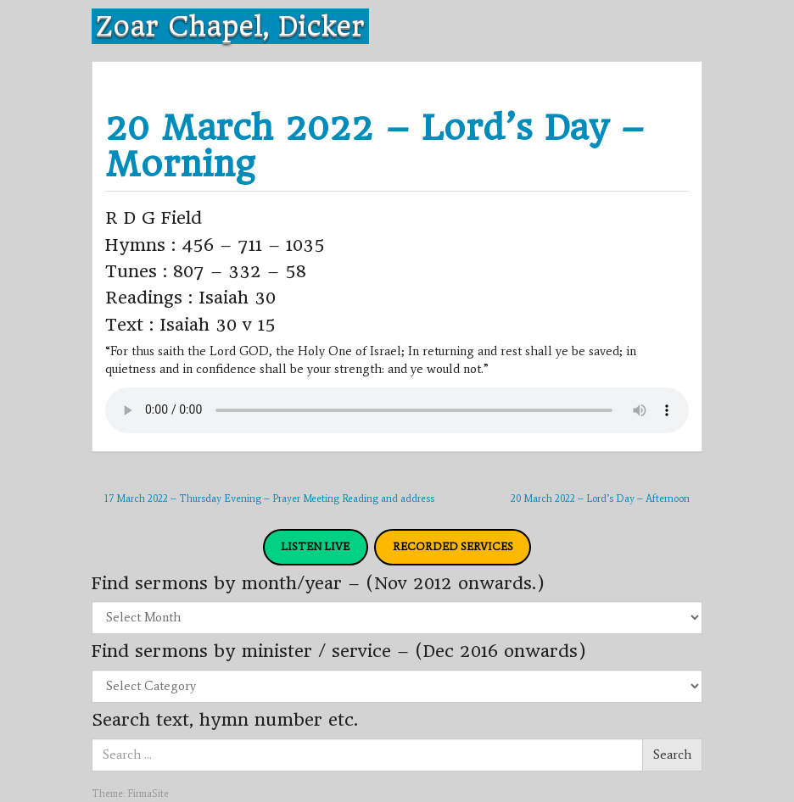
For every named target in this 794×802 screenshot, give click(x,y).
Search (672, 754)
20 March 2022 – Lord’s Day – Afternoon (600, 498)
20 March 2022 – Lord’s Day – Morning (375, 146)
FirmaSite (148, 793)
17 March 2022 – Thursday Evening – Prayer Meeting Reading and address (269, 498)
